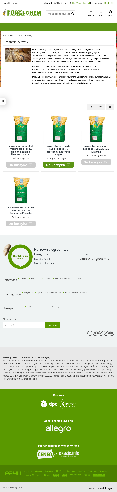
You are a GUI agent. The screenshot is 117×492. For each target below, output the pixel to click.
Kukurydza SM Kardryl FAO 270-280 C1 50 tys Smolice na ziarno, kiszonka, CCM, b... (21, 150)
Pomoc (15, 3)
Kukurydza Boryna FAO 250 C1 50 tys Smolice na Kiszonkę (96, 149)
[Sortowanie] (100, 107)
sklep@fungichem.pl (80, 3)
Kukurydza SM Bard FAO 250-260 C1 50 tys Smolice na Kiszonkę (21, 209)
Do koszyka (55, 164)
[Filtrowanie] (91, 107)
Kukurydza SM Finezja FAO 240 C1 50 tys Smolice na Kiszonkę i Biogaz (58, 150)
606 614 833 (108, 3)
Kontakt (6, 3)
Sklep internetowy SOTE (12, 485)
